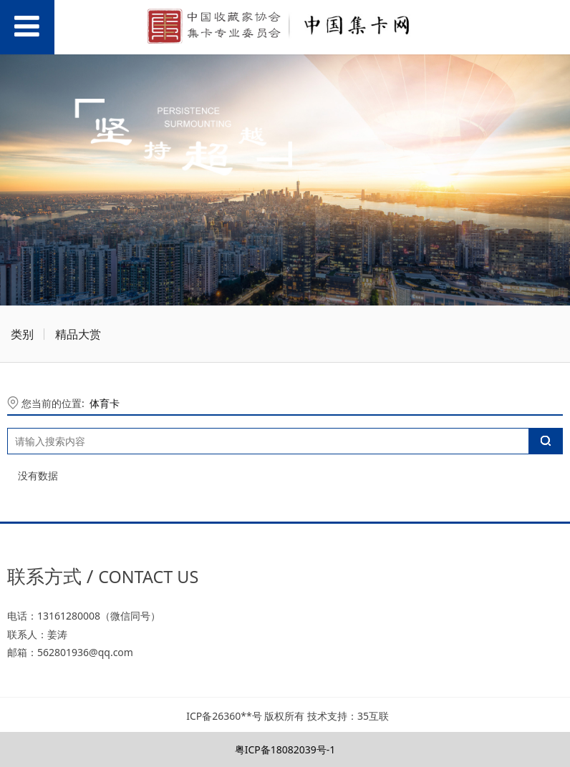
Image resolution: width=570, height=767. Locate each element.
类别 (22, 334)
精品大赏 (78, 334)
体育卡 (105, 403)
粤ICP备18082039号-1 (285, 749)
